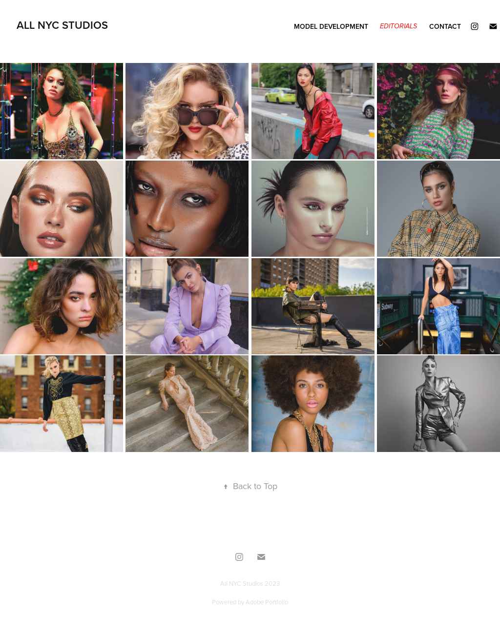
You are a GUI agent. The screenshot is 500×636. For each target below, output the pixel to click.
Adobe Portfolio (267, 601)
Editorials (398, 26)
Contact (445, 26)
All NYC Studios (62, 25)
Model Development (331, 26)
